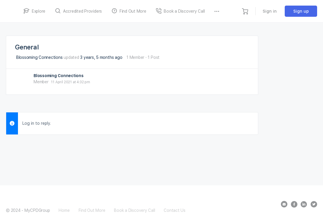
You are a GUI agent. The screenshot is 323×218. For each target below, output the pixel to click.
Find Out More (92, 210)
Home (64, 210)
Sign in (270, 11)
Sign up (301, 11)
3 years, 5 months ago (101, 57)
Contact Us (174, 210)
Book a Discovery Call (134, 210)
